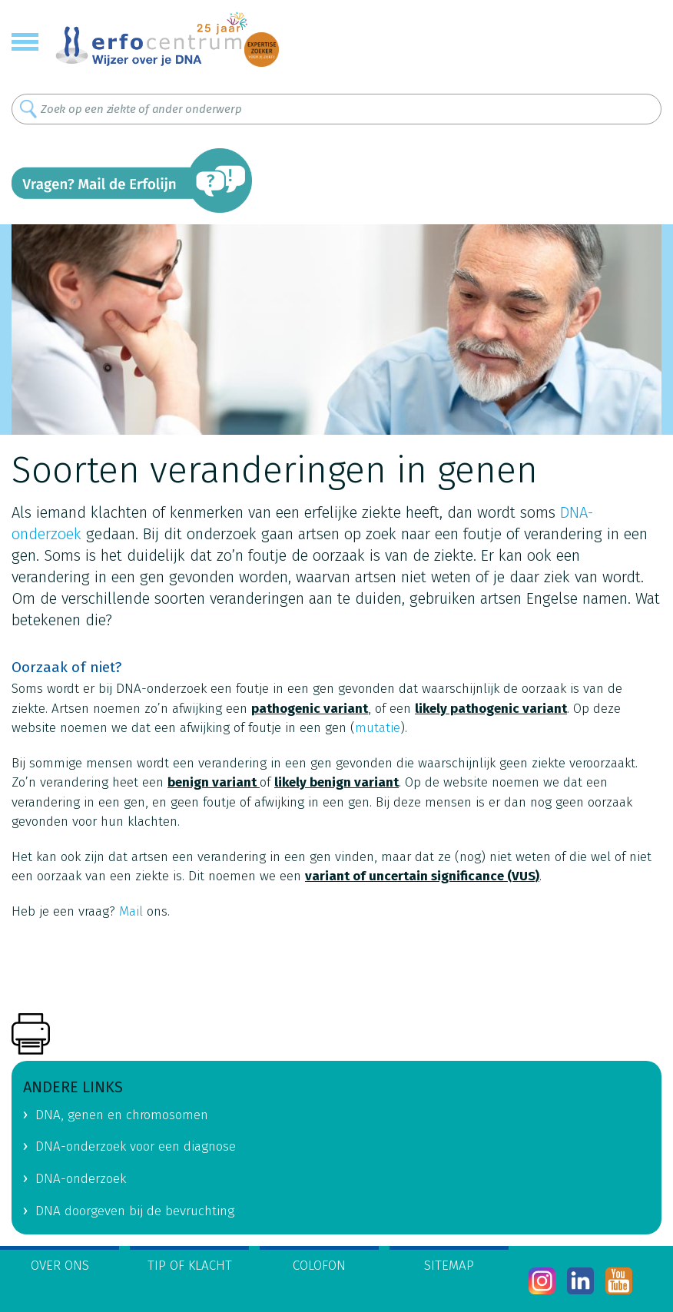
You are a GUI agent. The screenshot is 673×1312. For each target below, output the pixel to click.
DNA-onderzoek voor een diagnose (135, 1146)
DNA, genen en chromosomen (121, 1115)
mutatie (377, 728)
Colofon (319, 1265)
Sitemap (449, 1265)
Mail (131, 911)
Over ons (60, 1265)
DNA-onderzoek (80, 1179)
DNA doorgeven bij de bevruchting (134, 1211)
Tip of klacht (190, 1265)
